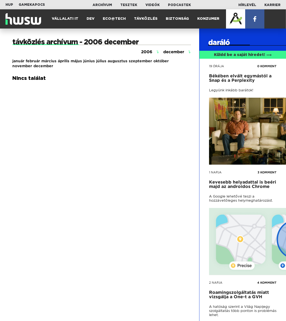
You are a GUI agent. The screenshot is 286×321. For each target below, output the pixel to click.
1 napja (215, 172)
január (18, 60)
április (63, 60)
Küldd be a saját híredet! (243, 55)
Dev (91, 19)
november (22, 65)
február (33, 60)
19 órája (216, 66)
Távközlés (146, 19)
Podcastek (179, 5)
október (161, 60)
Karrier (272, 5)
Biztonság (177, 19)
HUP (9, 4)
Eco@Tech (114, 19)
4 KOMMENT (266, 283)
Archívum (102, 5)
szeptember (140, 60)
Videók (152, 5)
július (101, 60)
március (48, 60)
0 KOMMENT (266, 66)
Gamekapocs (32, 4)
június (89, 60)
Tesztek (128, 5)
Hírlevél (247, 5)
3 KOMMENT (267, 172)
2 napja (215, 282)
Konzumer (208, 19)
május (76, 60)
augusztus (117, 60)
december (43, 65)
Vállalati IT (65, 19)
